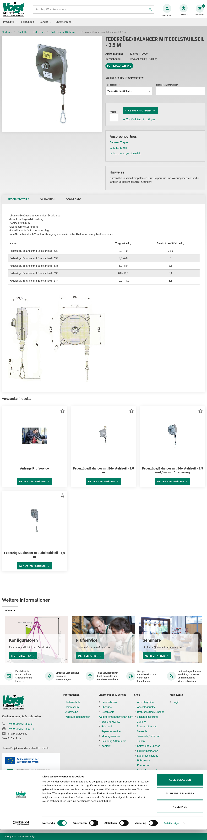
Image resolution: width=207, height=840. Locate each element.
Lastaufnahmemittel (148, 770)
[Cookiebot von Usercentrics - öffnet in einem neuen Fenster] (21, 833)
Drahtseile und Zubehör (150, 711)
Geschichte (108, 711)
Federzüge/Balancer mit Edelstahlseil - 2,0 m (103, 473)
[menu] (103, 25)
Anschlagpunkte (146, 707)
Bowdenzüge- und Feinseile (147, 729)
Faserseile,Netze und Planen (148, 739)
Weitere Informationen (32, 484)
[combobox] (93, 11)
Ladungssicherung (147, 755)
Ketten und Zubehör (148, 745)
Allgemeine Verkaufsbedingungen (77, 714)
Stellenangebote (111, 721)
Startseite (7, 35)
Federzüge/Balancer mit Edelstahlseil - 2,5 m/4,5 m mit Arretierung (172, 473)
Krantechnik (144, 765)
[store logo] (15, 11)
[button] (62, 414)
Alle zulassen (180, 790)
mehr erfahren (21, 656)
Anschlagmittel (145, 702)
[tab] (18, 203)
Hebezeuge (39, 35)
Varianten (47, 202)
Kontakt (106, 745)
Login (176, 702)
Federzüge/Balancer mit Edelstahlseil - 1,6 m (34, 558)
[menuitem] (9, 25)
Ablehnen (180, 817)
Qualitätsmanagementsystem (116, 716)
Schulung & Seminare (114, 741)
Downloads (73, 202)
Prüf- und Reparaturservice (110, 729)
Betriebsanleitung (119, 69)
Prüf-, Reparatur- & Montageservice (146, 778)
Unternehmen (109, 702)
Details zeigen (172, 833)
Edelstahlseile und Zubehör (147, 719)
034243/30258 (118, 151)
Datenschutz (73, 702)
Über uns (107, 707)
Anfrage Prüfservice (34, 472)
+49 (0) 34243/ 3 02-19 (20, 728)
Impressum (72, 707)
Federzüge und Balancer (63, 35)
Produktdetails (18, 202)
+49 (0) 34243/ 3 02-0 (20, 723)
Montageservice (111, 736)
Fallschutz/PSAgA (147, 750)
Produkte (23, 35)
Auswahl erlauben (179, 803)
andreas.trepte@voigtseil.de (125, 156)
